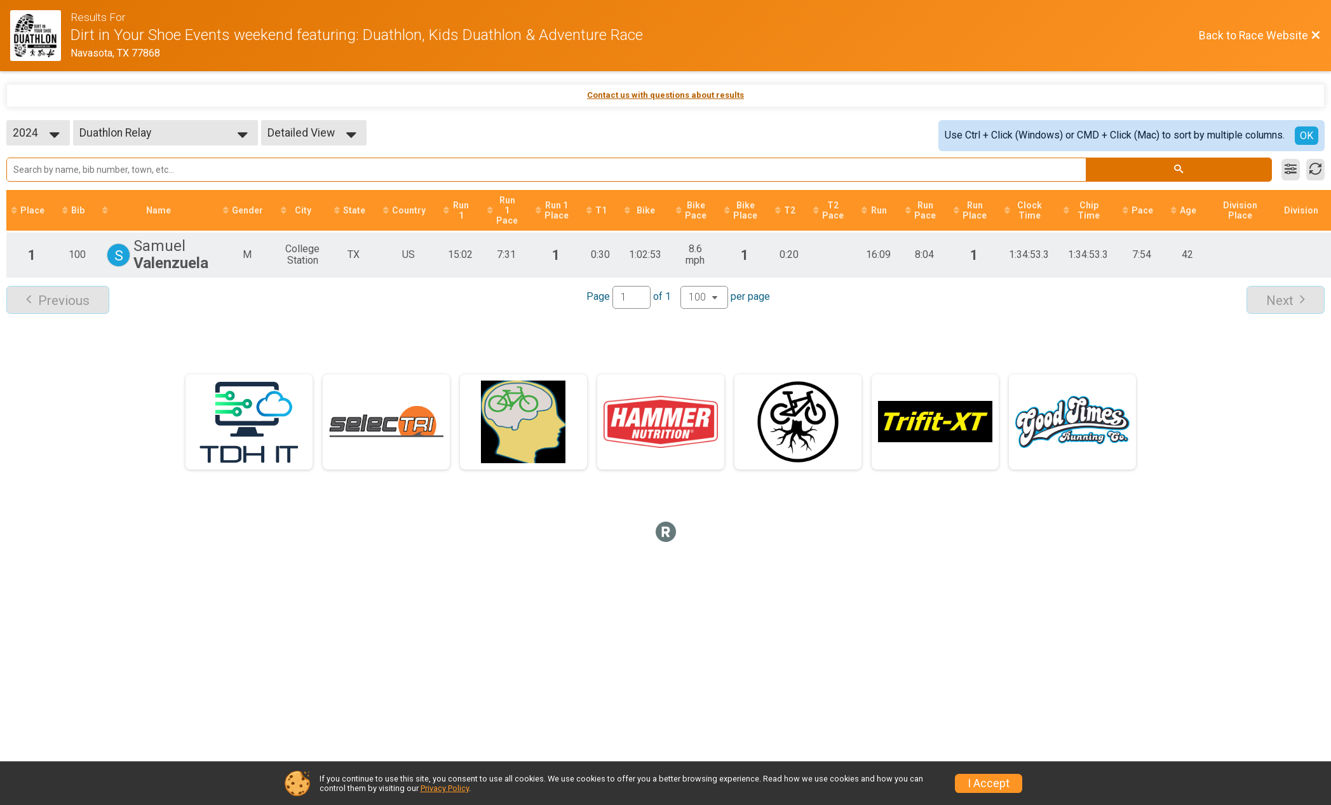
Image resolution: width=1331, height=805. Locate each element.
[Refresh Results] (1315, 169)
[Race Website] (40, 35)
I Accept (989, 783)
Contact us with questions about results (665, 95)
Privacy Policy (445, 788)
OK (1306, 136)
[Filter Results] (1290, 169)
